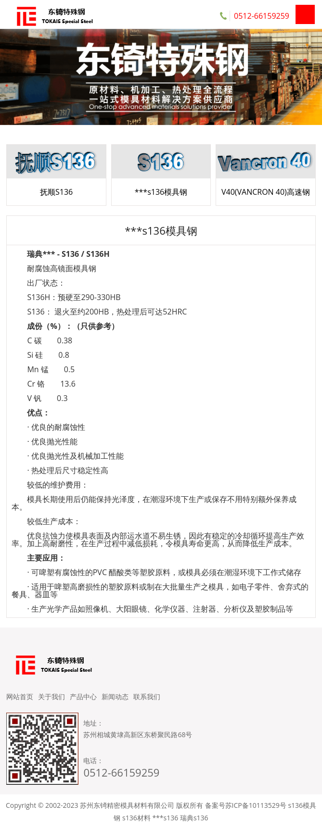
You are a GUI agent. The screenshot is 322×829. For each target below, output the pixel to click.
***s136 (165, 817)
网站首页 (19, 696)
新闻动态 (115, 696)
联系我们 (146, 696)
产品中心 (83, 696)
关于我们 (51, 696)
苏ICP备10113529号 (255, 805)
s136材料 (136, 817)
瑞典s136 (194, 817)
